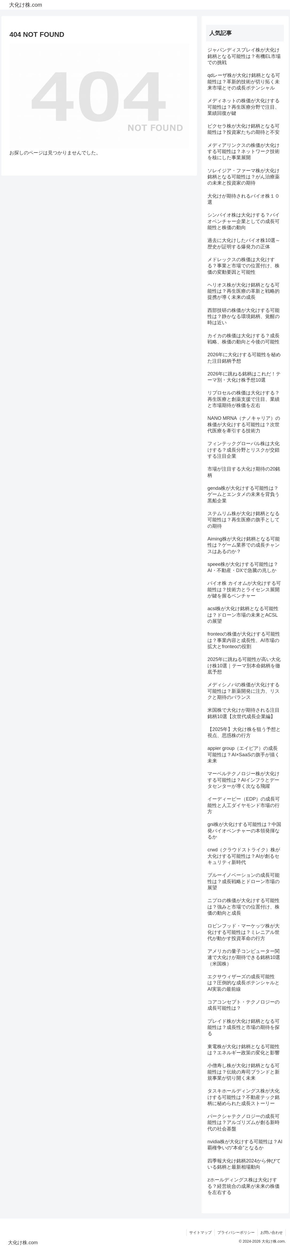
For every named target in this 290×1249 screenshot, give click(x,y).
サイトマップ (200, 1232)
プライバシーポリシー (236, 1232)
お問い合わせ (271, 1232)
